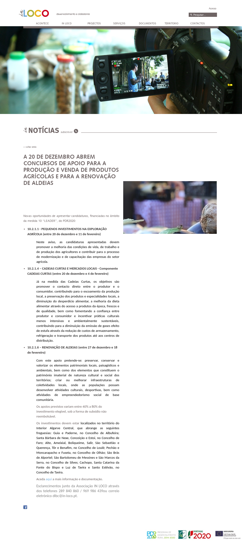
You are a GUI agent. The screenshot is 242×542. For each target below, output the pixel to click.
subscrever (67, 132)
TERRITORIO (171, 23)
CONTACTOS (197, 23)
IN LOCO (67, 23)
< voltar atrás (29, 147)
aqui (49, 479)
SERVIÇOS (119, 23)
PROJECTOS (94, 23)
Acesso (212, 8)
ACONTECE (42, 23)
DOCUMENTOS (147, 23)
